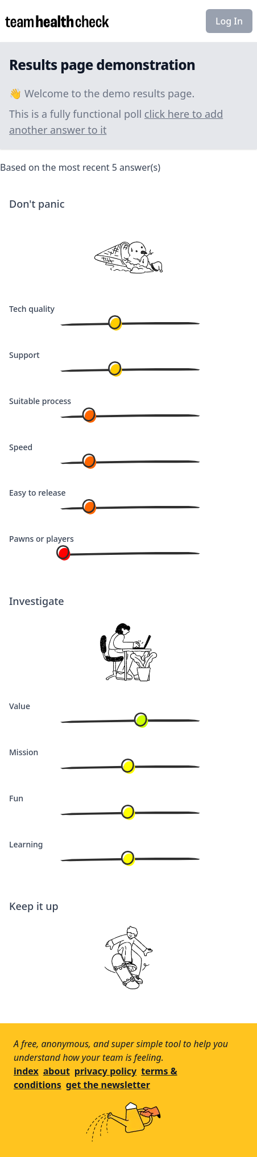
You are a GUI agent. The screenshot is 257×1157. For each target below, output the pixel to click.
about (56, 1071)
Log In (229, 21)
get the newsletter (108, 1084)
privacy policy (105, 1071)
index (26, 1071)
